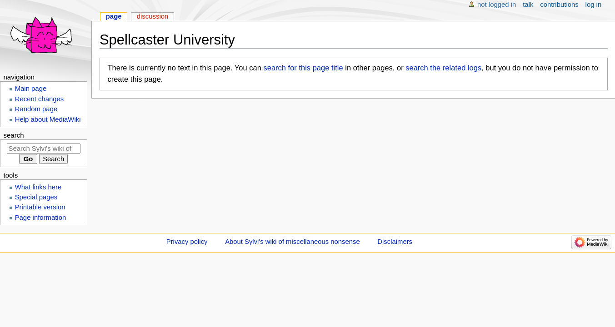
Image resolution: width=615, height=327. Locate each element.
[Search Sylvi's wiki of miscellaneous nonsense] (43, 149)
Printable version (40, 207)
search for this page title (303, 68)
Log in (593, 4)
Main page (31, 88)
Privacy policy (187, 241)
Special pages (36, 197)
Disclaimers (394, 241)
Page (114, 16)
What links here (38, 187)
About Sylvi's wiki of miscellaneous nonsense (292, 241)
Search (14, 135)
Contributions (559, 4)
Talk (528, 4)
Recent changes (39, 99)
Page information (40, 217)
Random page (36, 109)
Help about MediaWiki (48, 119)
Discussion (153, 16)
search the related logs (443, 68)
